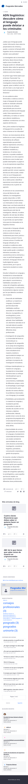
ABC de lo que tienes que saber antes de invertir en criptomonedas (13, 553)
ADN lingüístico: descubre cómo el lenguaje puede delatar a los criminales (14, 689)
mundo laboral (7, 620)
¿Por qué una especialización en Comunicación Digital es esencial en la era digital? (14, 651)
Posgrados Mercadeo (12, 32)
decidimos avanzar (8, 613)
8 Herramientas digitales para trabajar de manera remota (14, 678)
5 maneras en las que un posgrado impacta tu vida (14, 667)
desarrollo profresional (9, 617)
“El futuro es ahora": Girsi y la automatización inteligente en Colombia (14, 657)
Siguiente (20, 703)
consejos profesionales (11, 607)
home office (6, 618)
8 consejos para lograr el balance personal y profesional (14, 673)
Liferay (18, 779)
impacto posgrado (16, 618)
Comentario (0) (8, 489)
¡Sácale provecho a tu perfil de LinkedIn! (14, 640)
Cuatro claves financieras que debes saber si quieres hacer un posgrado (11, 520)
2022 (5, 600)
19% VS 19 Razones (9, 662)
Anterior (8, 703)
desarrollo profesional (9, 615)
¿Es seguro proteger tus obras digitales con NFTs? (14, 646)
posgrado (11, 622)
